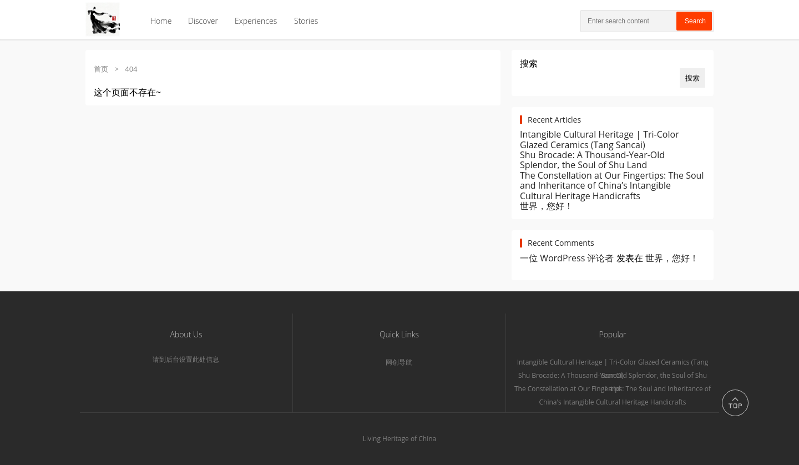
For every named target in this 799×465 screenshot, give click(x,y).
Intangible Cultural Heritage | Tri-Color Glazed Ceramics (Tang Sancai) (599, 139)
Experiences (256, 21)
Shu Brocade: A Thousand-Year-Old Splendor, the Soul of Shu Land (592, 160)
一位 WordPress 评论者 (567, 258)
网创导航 (399, 362)
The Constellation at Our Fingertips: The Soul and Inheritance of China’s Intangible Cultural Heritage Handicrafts (612, 185)
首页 (101, 69)
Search (695, 21)
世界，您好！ (546, 206)
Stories (306, 21)
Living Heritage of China (400, 438)
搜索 (529, 63)
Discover (203, 21)
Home (160, 21)
